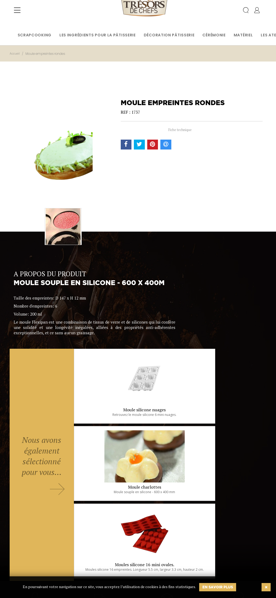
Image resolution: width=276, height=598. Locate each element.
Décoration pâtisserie (169, 35)
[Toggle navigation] (17, 14)
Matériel (243, 35)
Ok (124, 568)
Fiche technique (180, 129)
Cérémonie (213, 35)
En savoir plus (217, 587)
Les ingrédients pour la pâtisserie (97, 35)
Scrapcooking (34, 35)
